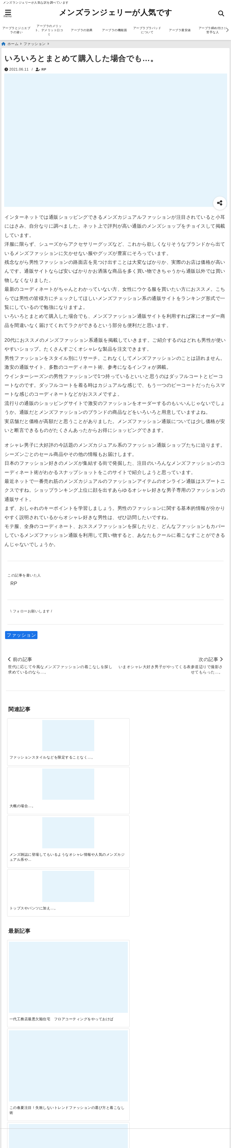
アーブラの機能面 (114, 30)
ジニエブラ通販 (24, 915)
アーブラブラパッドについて (147, 30)
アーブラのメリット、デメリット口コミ (49, 30)
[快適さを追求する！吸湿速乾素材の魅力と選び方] (197, 813)
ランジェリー (22, 934)
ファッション (21, 635)
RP (44, 69)
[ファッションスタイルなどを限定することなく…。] (33, 733)
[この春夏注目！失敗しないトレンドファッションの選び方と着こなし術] (88, 813)
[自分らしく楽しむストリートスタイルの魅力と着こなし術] (143, 813)
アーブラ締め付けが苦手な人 (213, 30)
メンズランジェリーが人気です (115, 12)
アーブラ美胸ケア (27, 1109)
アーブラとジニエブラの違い (16, 30)
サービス (17, 905)
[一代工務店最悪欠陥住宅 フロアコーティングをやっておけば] (33, 813)
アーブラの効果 (82, 30)
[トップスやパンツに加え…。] (197, 733)
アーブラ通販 (22, 896)
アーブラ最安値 (180, 30)
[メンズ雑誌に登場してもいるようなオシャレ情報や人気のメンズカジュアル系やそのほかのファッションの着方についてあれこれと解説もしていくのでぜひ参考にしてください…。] (143, 733)
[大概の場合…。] (88, 733)
